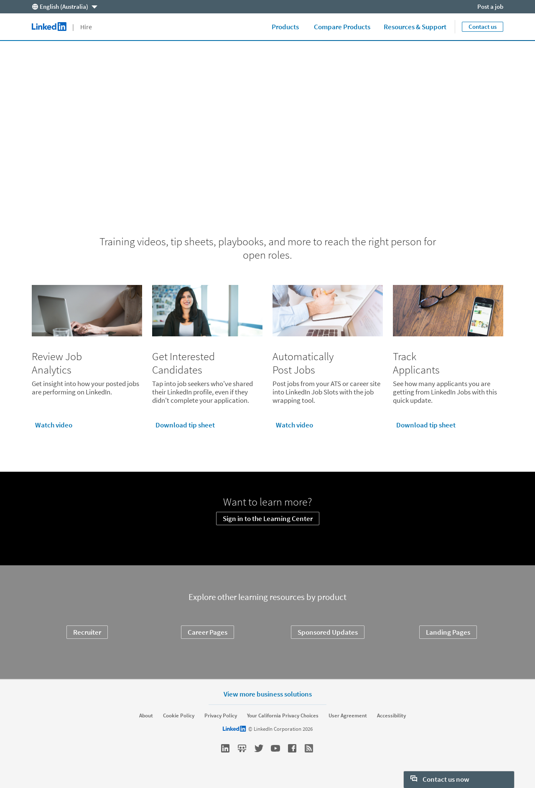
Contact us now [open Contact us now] (439, 779)
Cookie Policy (178, 715)
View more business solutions (268, 693)
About (146, 715)
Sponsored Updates (328, 632)
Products (285, 26)
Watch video (53, 425)
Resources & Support (415, 26)
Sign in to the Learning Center (268, 518)
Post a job (490, 6)
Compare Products (342, 26)
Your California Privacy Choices (282, 715)
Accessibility (391, 715)
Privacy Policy (220, 715)
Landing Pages (448, 632)
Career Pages (207, 632)
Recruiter (87, 632)
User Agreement (348, 715)
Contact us (483, 27)
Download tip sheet (185, 425)
